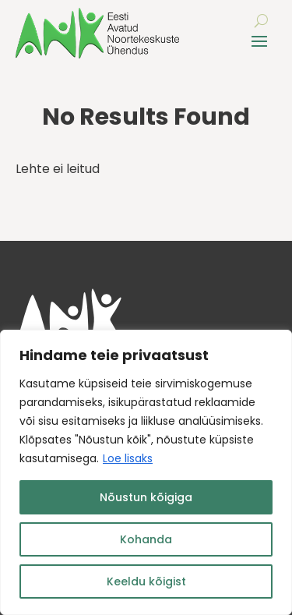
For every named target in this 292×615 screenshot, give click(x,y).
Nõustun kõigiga (146, 497)
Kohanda (146, 539)
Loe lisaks (128, 458)
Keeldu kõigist (146, 581)
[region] (146, 472)
